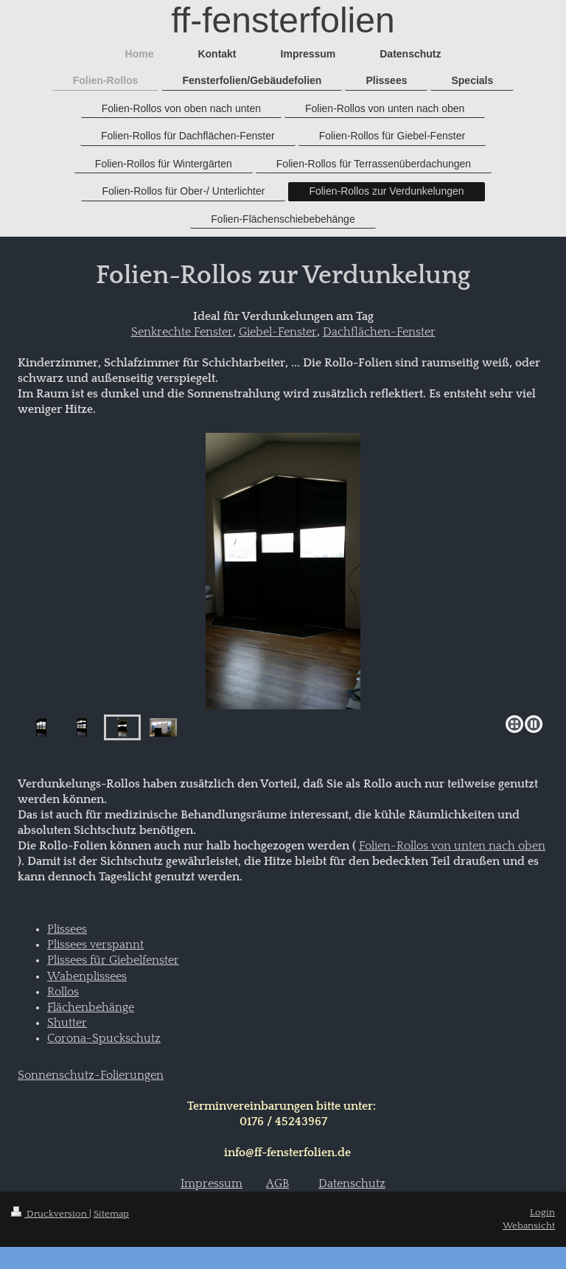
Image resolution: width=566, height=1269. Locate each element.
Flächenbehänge (90, 1007)
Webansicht (529, 1225)
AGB (277, 1184)
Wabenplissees (87, 976)
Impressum (211, 1184)
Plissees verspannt (95, 945)
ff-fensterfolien (282, 20)
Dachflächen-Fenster (379, 332)
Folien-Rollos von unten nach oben (452, 846)
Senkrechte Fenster (182, 332)
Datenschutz (351, 1184)
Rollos (63, 992)
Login (542, 1212)
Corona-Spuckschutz (104, 1038)
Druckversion (50, 1214)
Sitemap (111, 1214)
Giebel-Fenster (278, 332)
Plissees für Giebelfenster (113, 960)
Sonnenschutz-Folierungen (91, 1075)
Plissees (67, 929)
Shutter (67, 1023)
